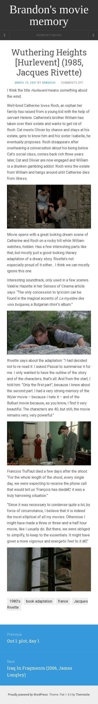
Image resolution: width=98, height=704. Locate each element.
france (63, 601)
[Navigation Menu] (93, 35)
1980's (14, 601)
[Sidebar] (4, 35)
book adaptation (39, 601)
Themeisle (83, 694)
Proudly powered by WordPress (28, 694)
